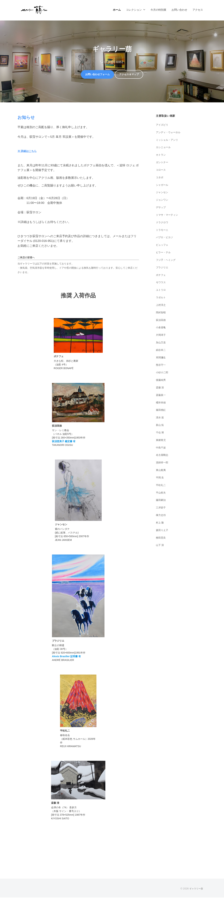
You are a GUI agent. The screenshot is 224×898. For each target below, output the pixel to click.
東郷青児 (161, 440)
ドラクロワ (162, 222)
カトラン (161, 155)
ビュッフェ (162, 245)
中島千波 (161, 448)
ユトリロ (161, 290)
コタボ (160, 177)
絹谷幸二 (161, 350)
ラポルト (161, 297)
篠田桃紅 (161, 410)
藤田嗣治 (161, 500)
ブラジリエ (162, 267)
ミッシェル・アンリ (168, 140)
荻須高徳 (161, 320)
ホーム (117, 9)
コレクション (134, 9)
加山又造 (161, 342)
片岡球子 (161, 335)
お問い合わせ (179, 9)
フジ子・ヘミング (166, 260)
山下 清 (160, 545)
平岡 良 (160, 478)
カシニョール (164, 147)
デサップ (161, 207)
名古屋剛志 (162, 455)
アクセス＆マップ (132, 74)
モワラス (161, 282)
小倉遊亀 (161, 327)
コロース (161, 170)
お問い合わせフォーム (95, 74)
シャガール (162, 185)
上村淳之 (161, 305)
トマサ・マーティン (168, 215)
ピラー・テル (164, 252)
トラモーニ (162, 230)
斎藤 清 (160, 387)
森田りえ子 (162, 530)
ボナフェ (161, 275)
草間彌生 (161, 357)
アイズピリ (162, 125)
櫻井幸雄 (161, 403)
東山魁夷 (161, 470)
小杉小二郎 (162, 373)
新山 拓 (160, 425)
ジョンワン (162, 200)
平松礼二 (161, 485)
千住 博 (160, 432)
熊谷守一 (161, 365)
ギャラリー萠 (195, 889)
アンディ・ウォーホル (169, 132)
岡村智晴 (161, 312)
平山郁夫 (161, 493)
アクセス (197, 9)
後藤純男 (161, 380)
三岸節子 (161, 508)
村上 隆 (160, 523)
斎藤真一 (161, 395)
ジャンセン (162, 192)
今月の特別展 (158, 9)
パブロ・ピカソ (165, 237)
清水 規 (160, 418)
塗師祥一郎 (162, 463)
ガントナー (162, 162)
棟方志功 (161, 515)
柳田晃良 (161, 538)
